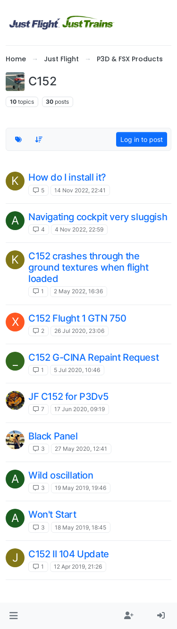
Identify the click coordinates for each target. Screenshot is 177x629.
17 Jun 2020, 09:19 (79, 409)
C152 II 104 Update (68, 554)
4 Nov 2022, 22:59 (79, 229)
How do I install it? (67, 177)
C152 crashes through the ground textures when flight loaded (88, 267)
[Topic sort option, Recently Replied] (39, 139)
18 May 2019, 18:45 (80, 527)
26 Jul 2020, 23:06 (79, 330)
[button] (13, 615)
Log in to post (141, 139)
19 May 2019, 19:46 (80, 487)
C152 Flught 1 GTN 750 (77, 318)
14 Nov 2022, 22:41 (80, 190)
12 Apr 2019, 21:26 (78, 566)
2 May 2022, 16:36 (78, 291)
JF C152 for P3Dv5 (68, 396)
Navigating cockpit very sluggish (97, 217)
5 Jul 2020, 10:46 (77, 369)
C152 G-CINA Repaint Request (93, 357)
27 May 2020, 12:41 (81, 448)
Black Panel (53, 436)
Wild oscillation (60, 475)
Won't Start (52, 514)
